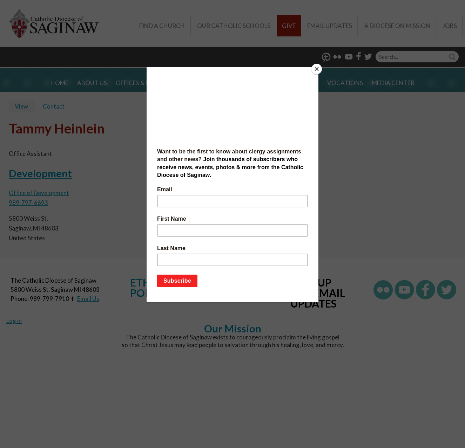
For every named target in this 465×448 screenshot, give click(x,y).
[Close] (316, 69)
